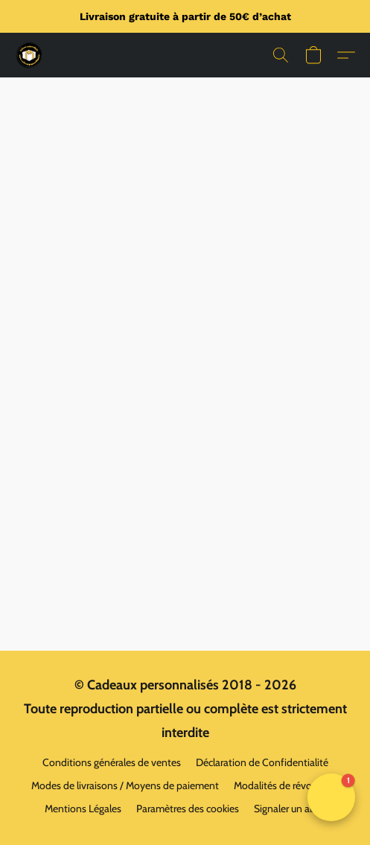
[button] (30, 55)
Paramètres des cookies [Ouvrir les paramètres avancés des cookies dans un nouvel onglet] (187, 808)
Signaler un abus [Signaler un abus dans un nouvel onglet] (289, 808)
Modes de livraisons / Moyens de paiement (125, 785)
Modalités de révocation (286, 785)
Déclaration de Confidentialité (262, 762)
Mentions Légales (83, 808)
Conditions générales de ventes (111, 762)
